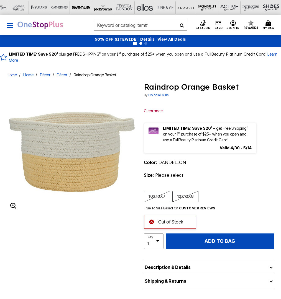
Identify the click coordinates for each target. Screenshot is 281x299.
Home (12, 74)
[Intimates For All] (212, 7)
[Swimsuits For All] (171, 7)
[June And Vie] (130, 7)
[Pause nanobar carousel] (135, 43)
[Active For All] (192, 7)
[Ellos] (109, 7)
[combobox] (140, 25)
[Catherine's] (27, 7)
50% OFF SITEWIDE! (116, 39)
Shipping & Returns (165, 281)
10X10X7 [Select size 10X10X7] (157, 196)
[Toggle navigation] (10, 25)
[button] (147, 39)
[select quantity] (154, 241)
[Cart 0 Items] (269, 25)
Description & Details (168, 267)
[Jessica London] (89, 7)
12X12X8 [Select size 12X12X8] (185, 196)
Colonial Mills (158, 95)
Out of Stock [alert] (166, 221)
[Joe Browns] (68, 7)
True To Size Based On (179, 208)
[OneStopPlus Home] (40, 25)
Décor (45, 74)
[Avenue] (48, 7)
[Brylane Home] (253, 7)
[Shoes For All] (233, 7)
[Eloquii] (150, 7)
